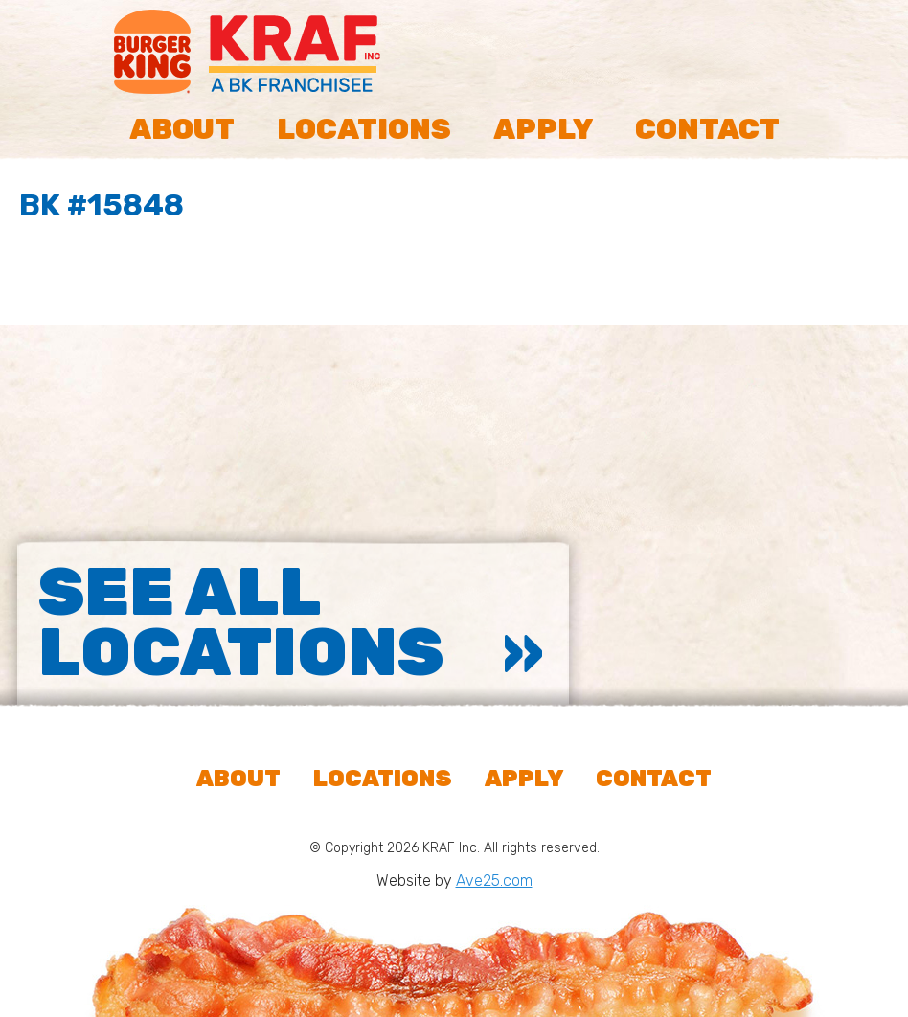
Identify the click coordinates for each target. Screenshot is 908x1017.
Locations (364, 129)
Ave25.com (494, 880)
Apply (543, 129)
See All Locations (240, 622)
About (182, 129)
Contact (707, 129)
